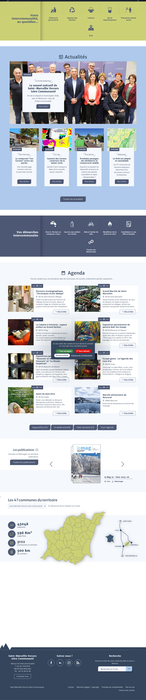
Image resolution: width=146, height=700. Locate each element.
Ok (129, 669)
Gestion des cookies (127, 690)
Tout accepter (64, 351)
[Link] (61, 382)
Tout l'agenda (107, 497)
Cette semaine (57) (85, 497)
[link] (130, 5)
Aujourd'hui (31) (40, 497)
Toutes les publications (24, 532)
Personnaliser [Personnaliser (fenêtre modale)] (62, 355)
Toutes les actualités (73, 269)
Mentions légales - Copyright (88, 687)
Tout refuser (83, 351)
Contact (71, 687)
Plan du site (130, 687)
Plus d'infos (43, 176)
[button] (118, 5)
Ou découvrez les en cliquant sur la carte (64, 576)
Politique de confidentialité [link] (81, 355)
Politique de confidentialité (112, 687)
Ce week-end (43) (62, 497)
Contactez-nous (23, 676)
